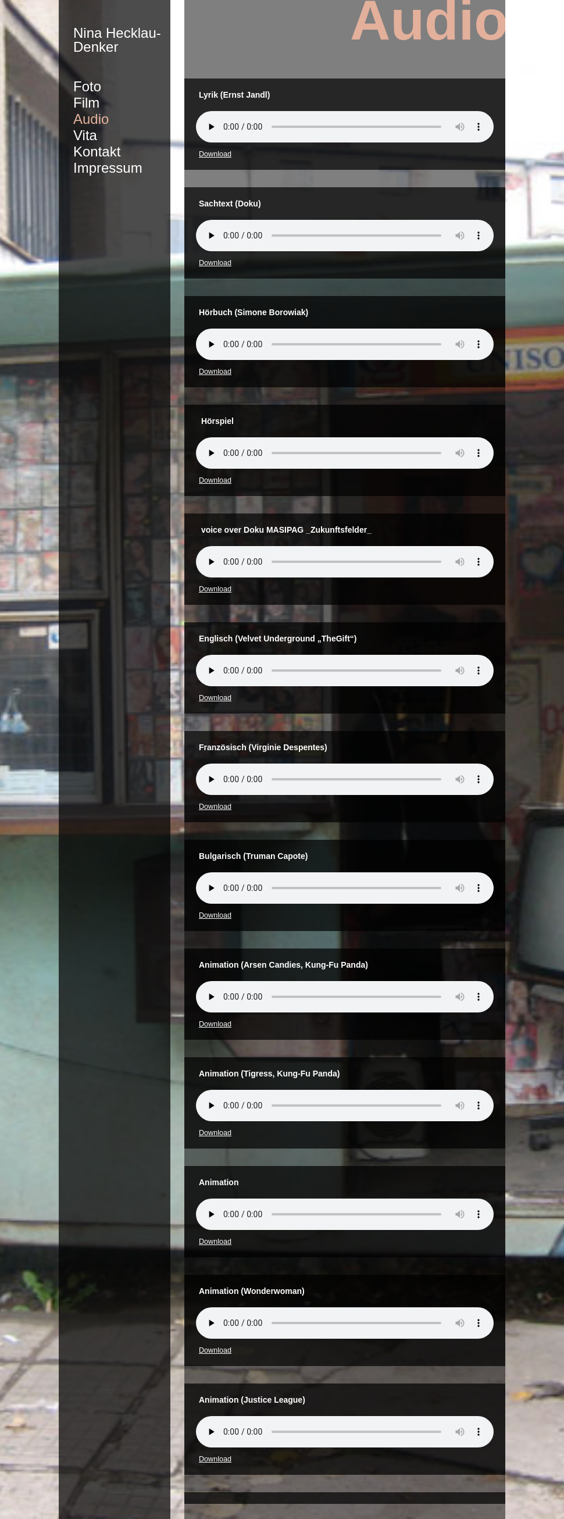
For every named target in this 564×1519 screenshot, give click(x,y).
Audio (91, 119)
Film (86, 102)
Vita (85, 135)
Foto (87, 86)
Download (215, 154)
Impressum (107, 168)
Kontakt (96, 151)
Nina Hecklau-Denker (117, 40)
